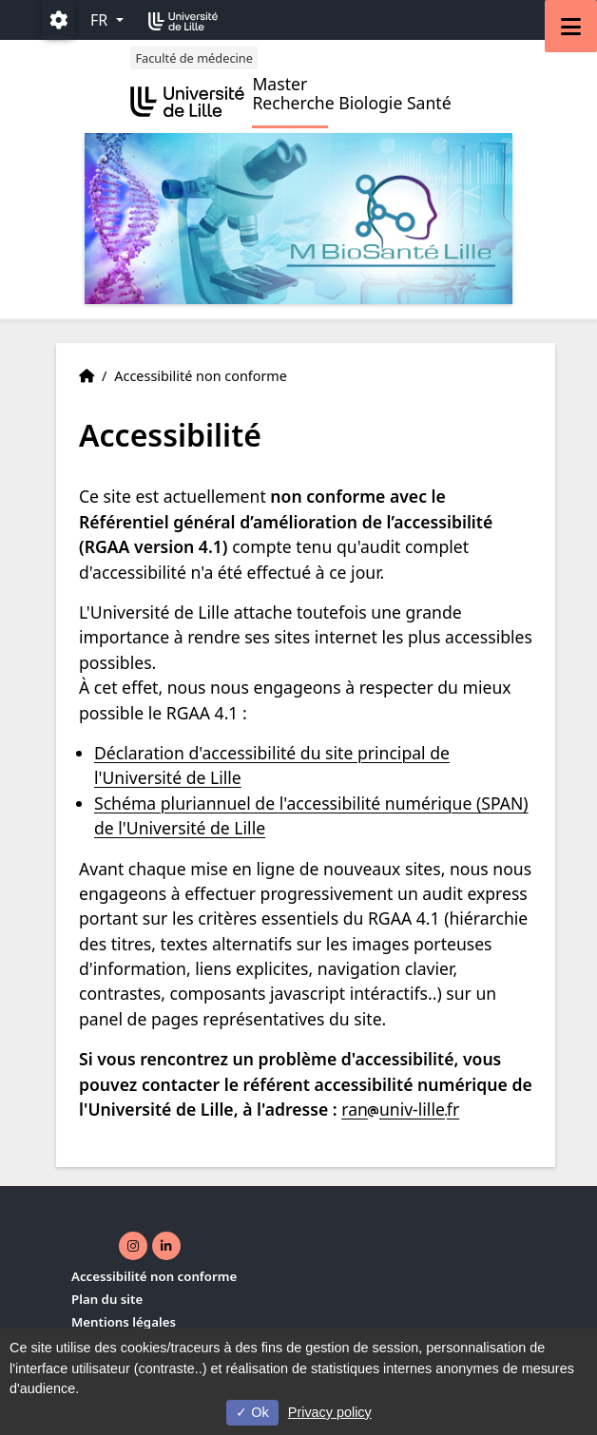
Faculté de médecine (194, 58)
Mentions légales (123, 1321)
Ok (252, 1412)
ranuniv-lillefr (400, 1109)
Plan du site (107, 1299)
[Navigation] (571, 26)
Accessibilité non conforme (154, 1276)
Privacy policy (330, 1412)
